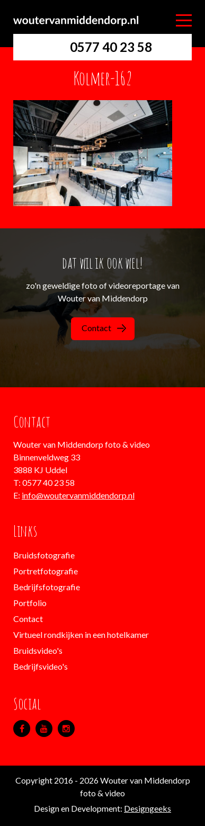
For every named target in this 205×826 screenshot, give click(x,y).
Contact (104, 328)
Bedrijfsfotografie (46, 587)
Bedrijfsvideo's (40, 666)
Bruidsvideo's (38, 650)
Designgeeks (147, 808)
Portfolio (30, 603)
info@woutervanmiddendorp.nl (78, 495)
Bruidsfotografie (44, 555)
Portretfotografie (45, 571)
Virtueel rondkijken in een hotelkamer (81, 634)
